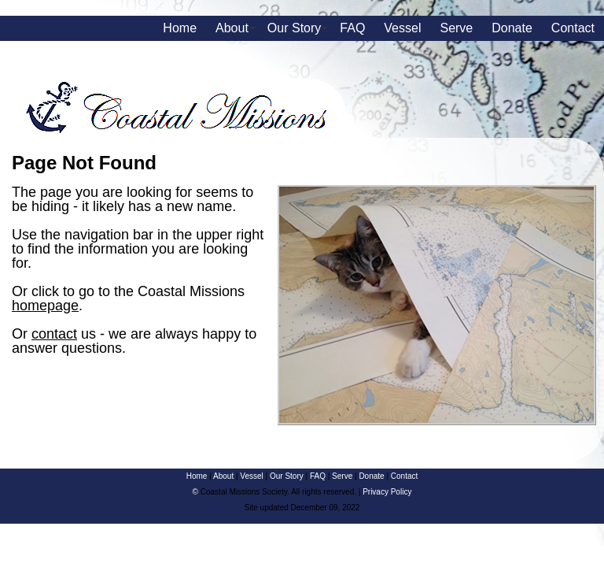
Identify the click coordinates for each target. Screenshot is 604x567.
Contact (573, 28)
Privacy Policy (387, 491)
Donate (512, 28)
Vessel (402, 28)
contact (54, 334)
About (232, 28)
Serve (456, 28)
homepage (45, 305)
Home (180, 28)
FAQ (352, 28)
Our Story (294, 28)
